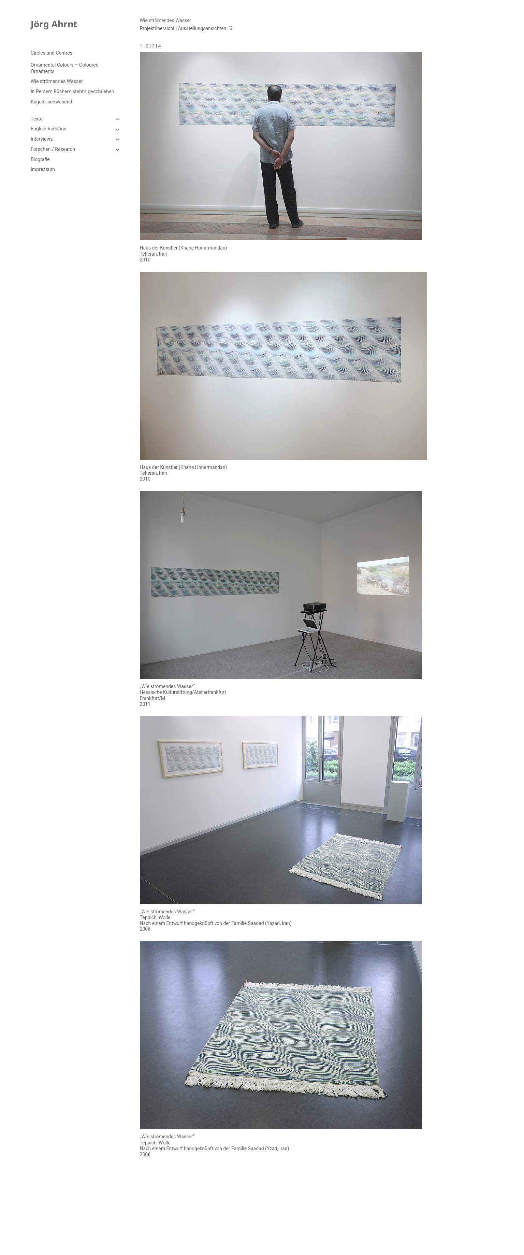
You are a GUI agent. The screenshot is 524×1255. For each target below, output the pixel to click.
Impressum (43, 169)
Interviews (42, 139)
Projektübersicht (157, 28)
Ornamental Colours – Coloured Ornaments (65, 68)
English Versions (48, 128)
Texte (36, 119)
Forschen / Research (53, 149)
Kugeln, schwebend (51, 101)
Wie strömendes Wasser (57, 81)
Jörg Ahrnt (54, 24)
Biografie (40, 159)
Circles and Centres (51, 53)
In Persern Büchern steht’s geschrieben (72, 91)
